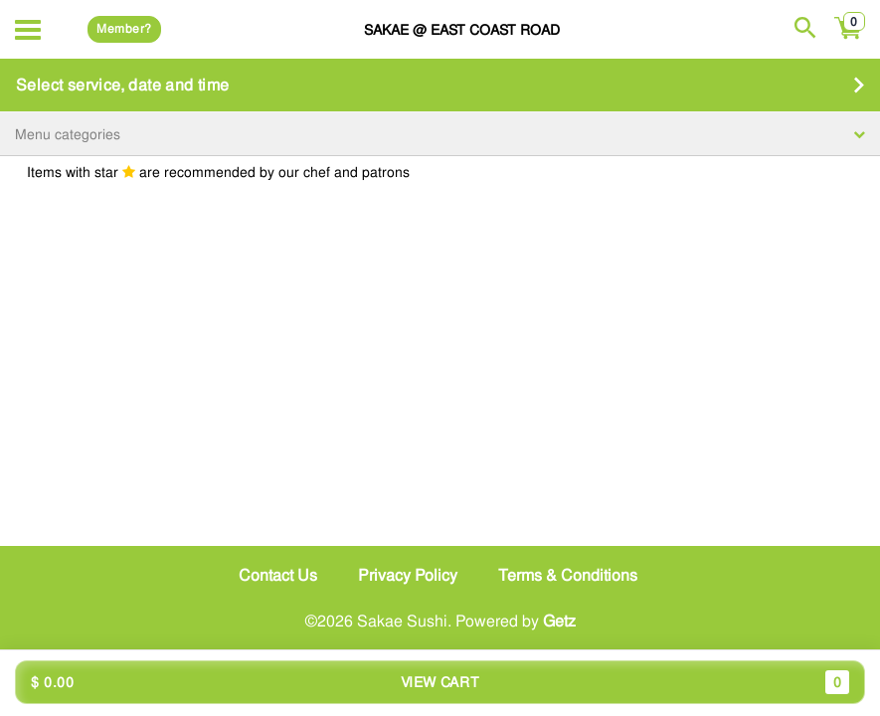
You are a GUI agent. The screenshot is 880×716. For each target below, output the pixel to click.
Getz (559, 621)
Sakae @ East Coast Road (462, 29)
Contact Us (278, 575)
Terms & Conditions (567, 575)
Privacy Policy (407, 575)
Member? (123, 29)
